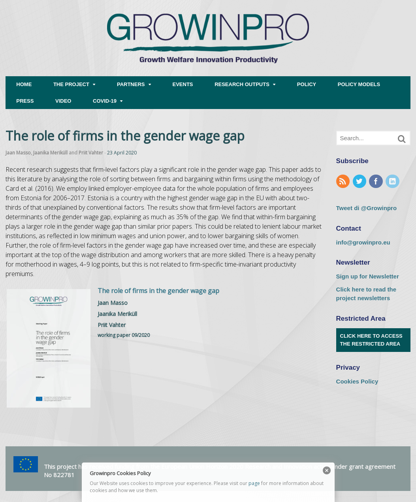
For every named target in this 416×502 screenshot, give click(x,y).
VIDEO (63, 101)
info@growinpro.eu (363, 242)
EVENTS (183, 84)
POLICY (306, 84)
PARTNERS (131, 84)
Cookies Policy (357, 381)
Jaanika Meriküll (50, 152)
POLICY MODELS (359, 84)
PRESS (25, 101)
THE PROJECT (71, 84)
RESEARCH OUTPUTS (242, 84)
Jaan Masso (18, 152)
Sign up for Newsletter (367, 276)
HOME (24, 84)
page (254, 483)
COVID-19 (105, 101)
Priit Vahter (91, 152)
